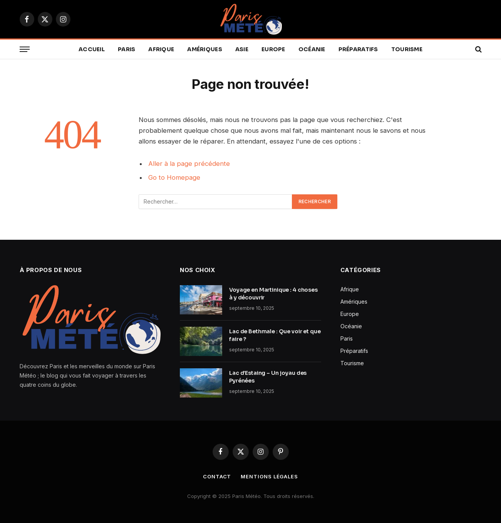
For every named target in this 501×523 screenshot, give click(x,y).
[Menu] (25, 49)
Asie (241, 49)
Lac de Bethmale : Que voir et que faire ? (274, 335)
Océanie (311, 49)
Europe (273, 49)
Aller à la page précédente (189, 163)
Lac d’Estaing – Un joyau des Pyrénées (268, 376)
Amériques (204, 49)
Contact (217, 476)
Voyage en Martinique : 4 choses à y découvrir (273, 293)
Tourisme (406, 49)
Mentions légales (269, 476)
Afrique (161, 49)
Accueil (92, 49)
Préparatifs (358, 49)
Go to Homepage (174, 177)
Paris (126, 49)
